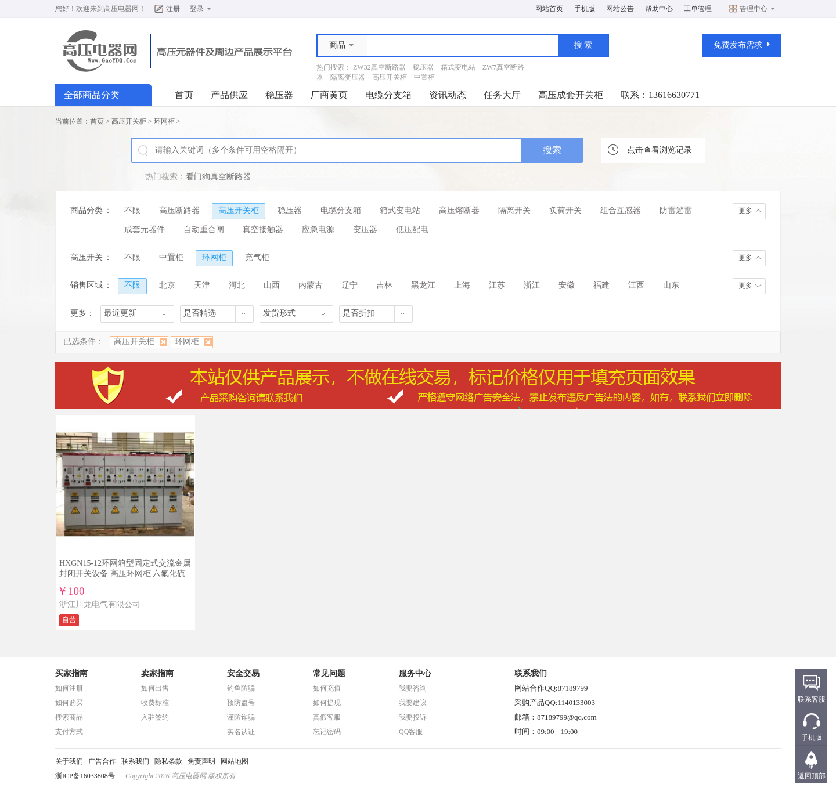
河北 (237, 285)
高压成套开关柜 (570, 95)
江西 (636, 285)
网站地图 (234, 761)
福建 (601, 285)
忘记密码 (327, 732)
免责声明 (201, 761)
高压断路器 (179, 210)
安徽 (566, 285)
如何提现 (327, 703)
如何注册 (69, 688)
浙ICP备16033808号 (85, 776)
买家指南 (71, 673)
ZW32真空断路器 (379, 67)
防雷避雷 (676, 210)
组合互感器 (620, 210)
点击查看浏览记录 (659, 150)
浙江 (532, 285)
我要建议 (413, 703)
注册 (173, 9)
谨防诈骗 (241, 717)
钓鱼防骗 (241, 688)
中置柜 (424, 77)
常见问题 (329, 673)
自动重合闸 (203, 229)
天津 (202, 285)
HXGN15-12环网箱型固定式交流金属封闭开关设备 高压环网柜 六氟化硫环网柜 (125, 573)
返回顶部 (812, 776)
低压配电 (412, 229)
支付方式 (69, 732)
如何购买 (69, 703)
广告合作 (102, 761)
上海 (462, 285)
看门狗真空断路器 (218, 176)
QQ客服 (411, 732)
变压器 (365, 229)
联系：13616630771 (660, 95)
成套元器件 (144, 229)
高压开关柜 (389, 77)
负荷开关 (565, 210)
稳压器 (423, 67)
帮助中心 (659, 9)
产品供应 (229, 95)
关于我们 (69, 761)
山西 (272, 285)
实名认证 (241, 732)
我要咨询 (413, 688)
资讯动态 (447, 95)
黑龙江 (423, 285)
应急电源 (318, 229)
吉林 (384, 285)
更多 (745, 211)
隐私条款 (168, 761)
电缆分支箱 (388, 95)
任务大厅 (502, 95)
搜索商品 (69, 717)
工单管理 (698, 9)
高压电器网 (121, 9)
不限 (132, 210)
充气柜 (257, 257)
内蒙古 (310, 285)
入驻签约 (155, 717)
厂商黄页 (329, 95)
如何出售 (155, 688)
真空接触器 (263, 229)
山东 (671, 285)
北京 (167, 285)
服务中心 (415, 673)
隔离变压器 (347, 77)
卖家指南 (157, 673)
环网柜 (164, 121)
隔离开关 (514, 210)
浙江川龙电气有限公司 (99, 604)
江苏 (497, 285)
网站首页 (549, 9)
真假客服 (327, 717)
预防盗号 (241, 703)
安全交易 (243, 673)
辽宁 (349, 285)
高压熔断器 (459, 210)
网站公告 (620, 9)
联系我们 (135, 761)
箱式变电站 (458, 67)
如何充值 (327, 688)
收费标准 (155, 703)
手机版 (584, 9)
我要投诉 (413, 717)
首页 (184, 95)
